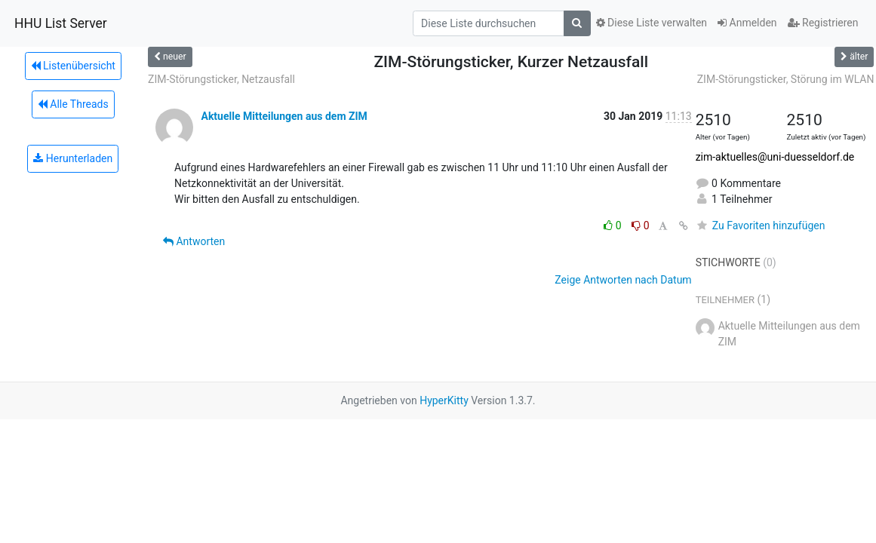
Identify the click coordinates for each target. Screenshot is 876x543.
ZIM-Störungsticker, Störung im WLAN (785, 79)
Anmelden (747, 23)
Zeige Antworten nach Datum (623, 280)
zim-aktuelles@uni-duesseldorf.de (775, 157)
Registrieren (823, 23)
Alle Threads (73, 104)
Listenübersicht (73, 66)
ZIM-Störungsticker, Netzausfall (221, 79)
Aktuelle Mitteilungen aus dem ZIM (284, 116)
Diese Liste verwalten (652, 23)
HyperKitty (444, 400)
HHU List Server (60, 23)
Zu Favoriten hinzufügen (760, 225)
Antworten (194, 241)
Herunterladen (72, 158)
